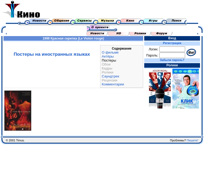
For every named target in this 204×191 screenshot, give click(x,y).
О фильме (110, 52)
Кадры (107, 68)
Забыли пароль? (172, 60)
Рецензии (109, 80)
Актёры (108, 56)
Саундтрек (110, 76)
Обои (106, 64)
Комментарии (113, 84)
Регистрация (172, 43)
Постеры (109, 60)
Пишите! (192, 140)
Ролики (107, 72)
